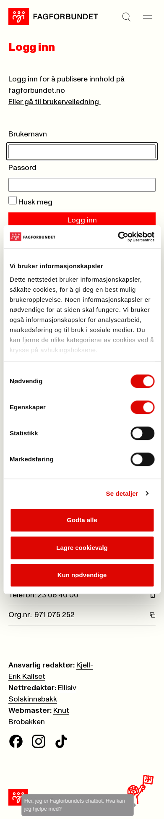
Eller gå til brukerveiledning (54, 102)
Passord (22, 168)
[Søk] (126, 16)
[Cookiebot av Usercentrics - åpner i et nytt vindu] (117, 236)
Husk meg (30, 202)
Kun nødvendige (82, 574)
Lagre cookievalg (82, 547)
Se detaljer (122, 493)
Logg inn (82, 220)
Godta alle (82, 519)
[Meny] (147, 16)
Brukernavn (27, 134)
